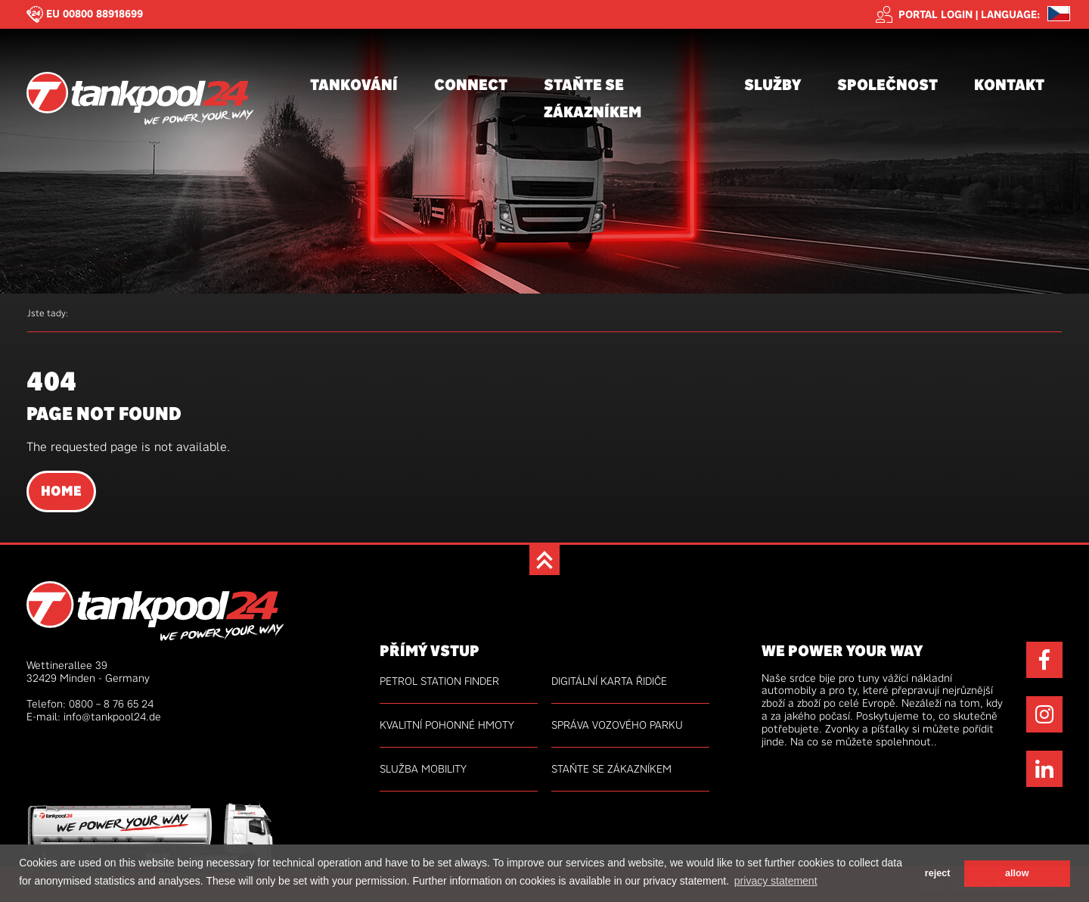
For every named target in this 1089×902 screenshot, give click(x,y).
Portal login (924, 14)
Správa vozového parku (617, 725)
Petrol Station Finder (439, 681)
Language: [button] (1010, 14)
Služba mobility (423, 769)
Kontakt (1009, 84)
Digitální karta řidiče (609, 681)
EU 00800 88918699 (94, 13)
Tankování (354, 84)
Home (61, 491)
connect (470, 84)
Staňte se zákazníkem (592, 98)
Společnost (887, 84)
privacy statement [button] (776, 881)
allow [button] (1017, 873)
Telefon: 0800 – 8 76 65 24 (90, 704)
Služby (772, 84)
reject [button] (938, 873)
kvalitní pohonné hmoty (447, 725)
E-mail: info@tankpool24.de (93, 716)
